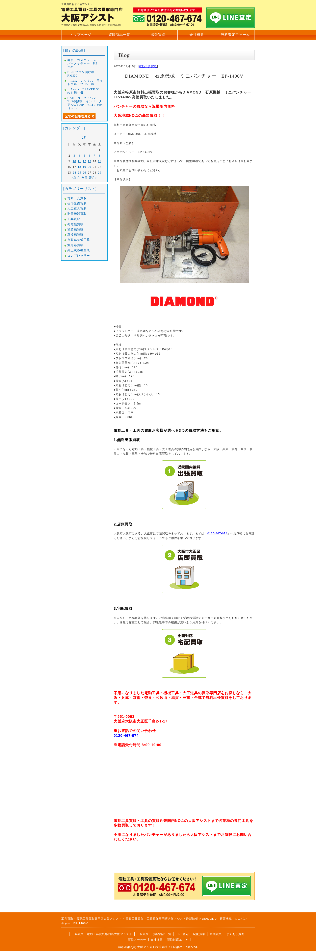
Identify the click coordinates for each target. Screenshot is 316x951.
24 (74, 172)
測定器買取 (75, 245)
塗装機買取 (75, 229)
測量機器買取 (77, 213)
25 (79, 172)
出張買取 (158, 35)
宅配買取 (199, 934)
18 (79, 167)
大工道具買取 (77, 208)
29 (99, 172)
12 (84, 161)
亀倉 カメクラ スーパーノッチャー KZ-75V (83, 63)
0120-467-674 (217, 533)
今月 (84, 177)
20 (89, 167)
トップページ (80, 35)
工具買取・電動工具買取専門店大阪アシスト (102, 934)
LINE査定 (182, 934)
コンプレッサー (78, 255)
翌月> (93, 177)
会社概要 (196, 35)
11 (79, 161)
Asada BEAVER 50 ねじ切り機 (85, 91)
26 (84, 172)
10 (74, 161)
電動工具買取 (148, 66)
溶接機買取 (75, 234)
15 (99, 161)
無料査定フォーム (235, 35)
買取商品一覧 (119, 35)
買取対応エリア (177, 939)
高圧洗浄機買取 (78, 250)
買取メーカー (137, 939)
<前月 (76, 177)
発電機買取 (75, 224)
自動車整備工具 (78, 239)
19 (84, 167)
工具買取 (73, 219)
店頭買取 (216, 934)
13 (89, 161)
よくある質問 (235, 934)
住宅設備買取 (77, 203)
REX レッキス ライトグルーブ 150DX (85, 82)
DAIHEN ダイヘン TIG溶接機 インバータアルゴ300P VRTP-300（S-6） (84, 103)
